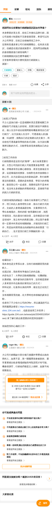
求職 (29, 70)
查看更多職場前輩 (27, 484)
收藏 (36, 84)
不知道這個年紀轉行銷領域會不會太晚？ (24, 418)
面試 (15, 76)
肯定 (28, 242)
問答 (5, 9)
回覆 (44, 242)
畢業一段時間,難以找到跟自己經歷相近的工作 (26, 445)
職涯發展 (40, 70)
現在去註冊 (35, 397)
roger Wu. (13, 345)
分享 (47, 84)
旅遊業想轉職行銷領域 (16, 436)
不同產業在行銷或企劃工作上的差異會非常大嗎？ (28, 427)
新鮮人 (20, 70)
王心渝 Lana (14, 250)
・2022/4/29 (36, 111)
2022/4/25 (17, 19)
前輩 (16, 9)
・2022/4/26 (32, 253)
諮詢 (39, 9)
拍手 (11, 242)
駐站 (28, 9)
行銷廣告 (8, 70)
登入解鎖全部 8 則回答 (26, 380)
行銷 (6, 76)
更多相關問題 (26, 466)
